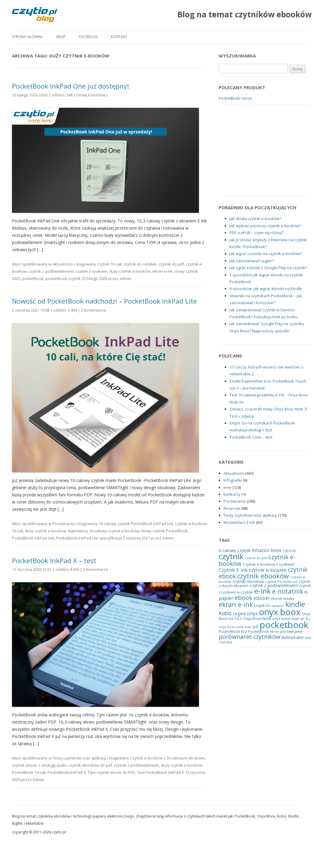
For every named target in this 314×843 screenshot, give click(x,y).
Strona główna (27, 36)
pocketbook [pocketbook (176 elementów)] (284, 625)
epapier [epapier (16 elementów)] (278, 606)
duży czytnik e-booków (129, 271)
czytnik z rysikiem (91, 271)
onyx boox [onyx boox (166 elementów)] (280, 612)
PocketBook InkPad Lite (33, 538)
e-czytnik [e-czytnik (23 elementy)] (245, 592)
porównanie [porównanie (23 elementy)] (291, 631)
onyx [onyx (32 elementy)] (252, 613)
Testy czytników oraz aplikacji (79, 758)
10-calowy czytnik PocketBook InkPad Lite (136, 523)
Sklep (61, 36)
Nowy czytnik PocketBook (164, 530)
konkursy (232, 494)
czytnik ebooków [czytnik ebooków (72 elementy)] (263, 575)
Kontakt (119, 36)
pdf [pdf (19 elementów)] (256, 626)
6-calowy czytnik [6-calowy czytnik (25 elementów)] (234, 550)
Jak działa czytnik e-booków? (255, 218)
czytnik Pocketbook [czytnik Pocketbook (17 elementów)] (281, 581)
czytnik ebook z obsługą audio (39, 765)
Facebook (88, 36)
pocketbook (33, 278)
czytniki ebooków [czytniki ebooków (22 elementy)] (248, 581)
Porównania (63, 523)
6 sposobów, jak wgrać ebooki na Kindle (266, 288)
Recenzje (232, 508)
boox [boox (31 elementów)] (276, 550)
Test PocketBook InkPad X (160, 772)
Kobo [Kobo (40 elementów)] (225, 613)
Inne (228, 487)
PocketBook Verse (235, 98)
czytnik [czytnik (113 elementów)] (231, 556)
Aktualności (62, 264)
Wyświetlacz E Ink (239, 522)
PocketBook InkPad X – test (54, 560)
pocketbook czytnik (63, 278)
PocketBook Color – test (251, 437)
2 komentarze (93, 310)
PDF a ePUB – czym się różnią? (256, 232)
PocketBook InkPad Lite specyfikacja (89, 538)
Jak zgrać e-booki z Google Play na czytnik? (268, 267)
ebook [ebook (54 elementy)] (243, 598)
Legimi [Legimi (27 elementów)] (239, 613)
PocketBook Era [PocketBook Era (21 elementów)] (233, 631)
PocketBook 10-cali (29, 772)
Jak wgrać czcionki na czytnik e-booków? (266, 253)
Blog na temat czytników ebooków (244, 14)
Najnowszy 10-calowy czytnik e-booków (104, 530)
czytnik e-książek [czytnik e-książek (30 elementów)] (268, 570)
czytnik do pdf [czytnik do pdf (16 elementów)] (256, 558)
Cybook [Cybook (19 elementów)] (289, 550)
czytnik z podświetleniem (51, 271)
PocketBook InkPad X (67, 772)
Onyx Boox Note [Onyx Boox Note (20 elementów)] (257, 618)
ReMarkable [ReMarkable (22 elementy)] (293, 637)
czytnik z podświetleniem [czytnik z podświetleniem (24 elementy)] (274, 585)
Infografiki (233, 480)
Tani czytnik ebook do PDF (111, 772)
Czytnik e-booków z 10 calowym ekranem (167, 758)
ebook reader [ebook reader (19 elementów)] (283, 598)
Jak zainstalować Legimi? (252, 260)
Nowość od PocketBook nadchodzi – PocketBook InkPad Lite (104, 300)
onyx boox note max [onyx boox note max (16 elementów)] (235, 627)
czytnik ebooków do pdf (90, 765)
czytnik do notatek (140, 264)
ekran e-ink (162, 271)
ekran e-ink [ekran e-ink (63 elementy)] (236, 604)
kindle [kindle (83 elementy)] (295, 604)
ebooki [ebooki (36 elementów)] (261, 598)
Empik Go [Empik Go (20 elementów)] (262, 605)
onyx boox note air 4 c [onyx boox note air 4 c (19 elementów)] (291, 618)
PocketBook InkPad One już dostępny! (70, 85)
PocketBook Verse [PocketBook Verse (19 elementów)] (263, 631)
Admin (168, 538)
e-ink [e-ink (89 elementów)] (262, 591)
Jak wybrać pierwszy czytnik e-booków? (265, 225)
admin (125, 278)
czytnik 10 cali (109, 264)
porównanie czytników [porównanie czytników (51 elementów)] (249, 637)
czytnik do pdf (171, 264)
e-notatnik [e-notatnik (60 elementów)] (287, 591)
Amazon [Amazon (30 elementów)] (260, 550)
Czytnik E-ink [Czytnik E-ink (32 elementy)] (233, 570)
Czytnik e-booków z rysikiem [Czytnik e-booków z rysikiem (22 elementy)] (268, 564)
